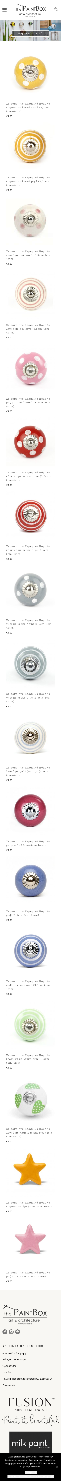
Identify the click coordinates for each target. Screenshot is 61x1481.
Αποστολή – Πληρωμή (14, 1353)
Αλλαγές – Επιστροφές (14, 1359)
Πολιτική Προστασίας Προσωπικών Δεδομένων (27, 1378)
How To (6, 1372)
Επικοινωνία (8, 1385)
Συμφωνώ (31, 1472)
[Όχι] (57, 1466)
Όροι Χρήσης (9, 1365)
